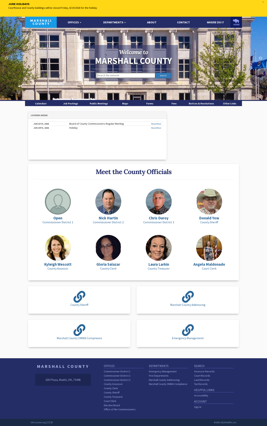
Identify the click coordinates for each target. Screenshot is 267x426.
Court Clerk (110, 401)
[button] (74, 22)
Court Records (202, 375)
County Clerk (111, 388)
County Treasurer (113, 396)
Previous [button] (6, 58)
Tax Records (201, 384)
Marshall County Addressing (164, 380)
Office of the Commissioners (120, 409)
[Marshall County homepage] (41, 22)
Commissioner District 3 (117, 380)
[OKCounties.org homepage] (236, 22)
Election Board (112, 405)
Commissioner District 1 (117, 371)
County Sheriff (111, 392)
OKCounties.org (38, 422)
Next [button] (260, 58)
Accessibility (201, 395)
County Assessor (113, 384)
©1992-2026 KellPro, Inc (225, 422)
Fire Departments (159, 375)
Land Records (202, 380)
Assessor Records (204, 371)
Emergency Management (163, 371)
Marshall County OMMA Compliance (168, 384)
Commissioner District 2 (117, 375)
